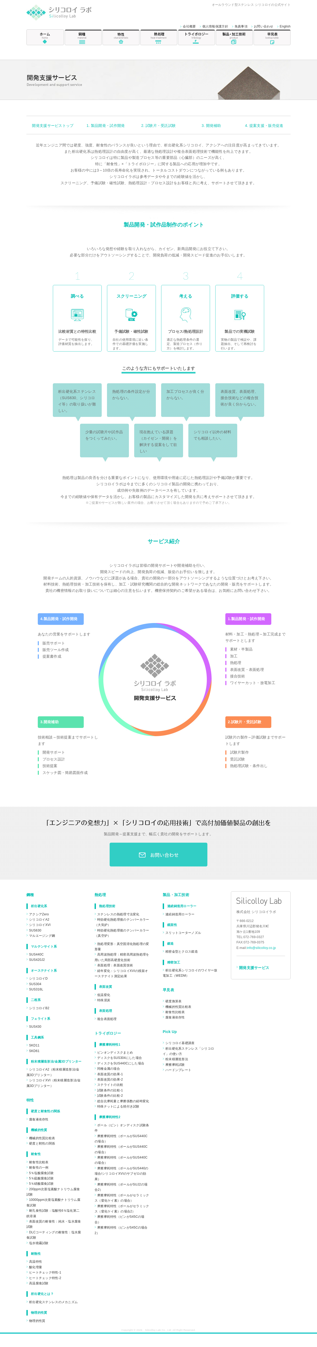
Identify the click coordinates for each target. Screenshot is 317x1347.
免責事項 (241, 26)
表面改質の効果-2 (110, 1079)
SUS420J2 (37, 960)
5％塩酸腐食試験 (41, 1173)
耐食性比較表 (39, 1162)
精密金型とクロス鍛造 (181, 951)
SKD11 (34, 1045)
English (285, 26)
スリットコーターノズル (183, 933)
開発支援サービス (254, 968)
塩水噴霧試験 (39, 1243)
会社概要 (189, 26)
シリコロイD (38, 978)
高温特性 (35, 1261)
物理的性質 (37, 1321)
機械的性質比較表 (42, 1138)
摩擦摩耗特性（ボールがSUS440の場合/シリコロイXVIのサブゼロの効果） (121, 1173)
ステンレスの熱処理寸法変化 (118, 914)
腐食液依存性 (39, 1119)
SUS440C (36, 954)
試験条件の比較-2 (110, 1095)
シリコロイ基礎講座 (180, 1043)
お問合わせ (158, 854)
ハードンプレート (178, 1070)
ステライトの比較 (110, 1085)
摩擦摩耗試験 (175, 1065)
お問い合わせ (263, 26)
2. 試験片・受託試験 (158, 125)
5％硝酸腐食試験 (41, 1183)
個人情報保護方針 (215, 26)
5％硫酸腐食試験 (41, 1178)
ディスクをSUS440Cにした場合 (120, 1063)
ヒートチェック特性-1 (45, 1272)
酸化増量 (35, 1267)
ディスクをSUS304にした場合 (119, 1058)
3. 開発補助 (211, 125)
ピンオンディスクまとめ (115, 1052)
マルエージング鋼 (42, 936)
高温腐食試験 (39, 1283)
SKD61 (34, 1051)
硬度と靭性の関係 (42, 1143)
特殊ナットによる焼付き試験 (118, 1106)
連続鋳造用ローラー (180, 914)
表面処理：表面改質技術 (115, 965)
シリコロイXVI (40, 925)
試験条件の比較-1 (110, 1090)
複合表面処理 (107, 1019)
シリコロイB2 (39, 1008)
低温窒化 (103, 995)
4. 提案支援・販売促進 (264, 125)
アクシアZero (39, 914)
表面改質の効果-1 (110, 1074)
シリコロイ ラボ (65, 14)
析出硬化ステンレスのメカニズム (53, 1302)
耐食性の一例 (39, 1167)
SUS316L (36, 989)
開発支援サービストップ (52, 125)
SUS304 (35, 984)
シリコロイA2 (39, 919)
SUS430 (35, 1026)
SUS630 (35, 930)
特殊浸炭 (103, 1000)
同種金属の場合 (108, 1069)
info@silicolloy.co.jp (261, 948)
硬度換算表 (173, 1001)
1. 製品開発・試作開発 (106, 125)
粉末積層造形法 (176, 1059)
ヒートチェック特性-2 (45, 1278)
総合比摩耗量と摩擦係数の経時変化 (123, 1101)
